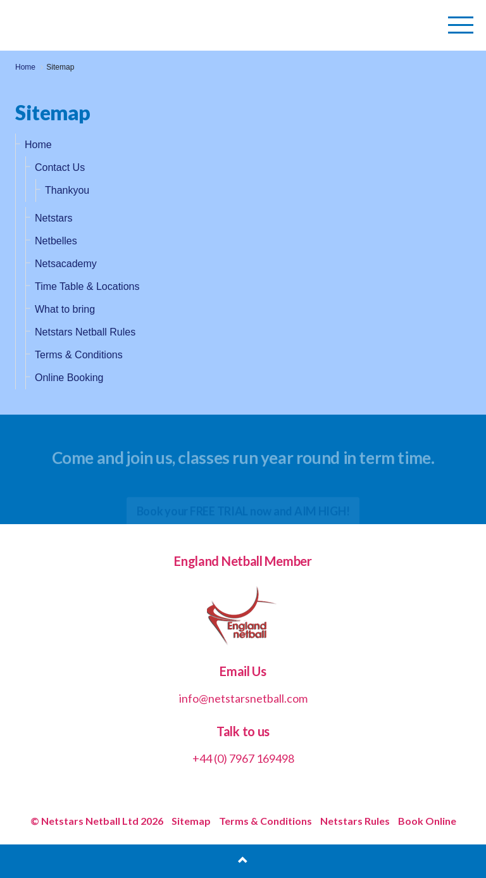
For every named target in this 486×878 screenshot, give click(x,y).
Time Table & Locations (87, 286)
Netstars (54, 218)
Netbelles (56, 240)
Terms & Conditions (79, 354)
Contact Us (60, 167)
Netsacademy (66, 263)
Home (38, 144)
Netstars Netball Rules (85, 332)
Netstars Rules (355, 821)
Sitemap (191, 821)
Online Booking (69, 377)
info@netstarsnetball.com (243, 698)
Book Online (427, 821)
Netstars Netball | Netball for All (98, 25)
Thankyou (67, 190)
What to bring (65, 309)
